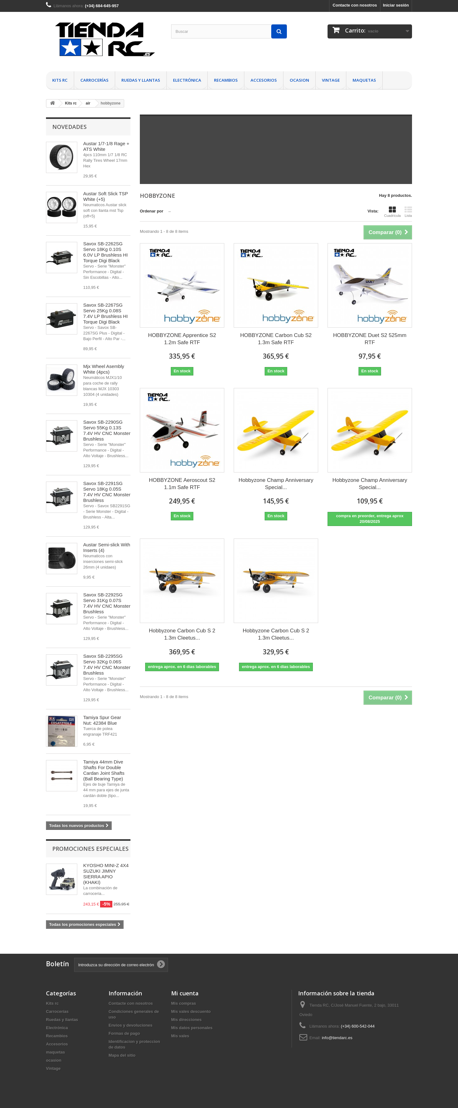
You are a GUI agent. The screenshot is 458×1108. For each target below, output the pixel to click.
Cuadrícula (392, 211)
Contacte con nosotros (355, 5)
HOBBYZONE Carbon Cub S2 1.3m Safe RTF (276, 338)
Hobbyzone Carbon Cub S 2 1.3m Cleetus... (182, 634)
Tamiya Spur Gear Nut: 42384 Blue (102, 720)
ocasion (299, 80)
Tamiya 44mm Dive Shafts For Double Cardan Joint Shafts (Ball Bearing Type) (104, 770)
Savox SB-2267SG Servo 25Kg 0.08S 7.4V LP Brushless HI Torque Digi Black (105, 313)
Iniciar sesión (396, 5)
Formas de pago (124, 1033)
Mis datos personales (191, 1027)
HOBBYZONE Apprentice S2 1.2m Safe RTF (182, 338)
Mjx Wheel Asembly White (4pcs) (103, 369)
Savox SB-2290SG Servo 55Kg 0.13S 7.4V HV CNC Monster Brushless (106, 430)
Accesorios (264, 80)
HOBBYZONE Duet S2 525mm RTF (369, 338)
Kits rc (60, 80)
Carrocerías (94, 80)
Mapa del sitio (122, 1055)
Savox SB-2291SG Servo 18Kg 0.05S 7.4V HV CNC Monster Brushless (106, 492)
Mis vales (180, 1036)
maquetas (364, 80)
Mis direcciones (186, 1019)
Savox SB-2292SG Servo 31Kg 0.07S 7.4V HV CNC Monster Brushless (106, 603)
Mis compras (183, 1003)
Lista (408, 211)
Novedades (69, 126)
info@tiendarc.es (337, 1037)
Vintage (331, 80)
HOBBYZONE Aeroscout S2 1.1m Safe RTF (182, 483)
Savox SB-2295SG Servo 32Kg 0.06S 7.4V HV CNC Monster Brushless (106, 664)
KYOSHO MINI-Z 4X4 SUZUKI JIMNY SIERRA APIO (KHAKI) (106, 874)
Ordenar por (151, 211)
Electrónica (187, 80)
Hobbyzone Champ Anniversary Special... (275, 483)
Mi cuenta (185, 993)
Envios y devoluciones (130, 1025)
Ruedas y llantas (140, 80)
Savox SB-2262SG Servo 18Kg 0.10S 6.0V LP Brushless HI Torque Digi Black (105, 252)
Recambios (226, 80)
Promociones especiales (90, 848)
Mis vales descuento (191, 1011)
